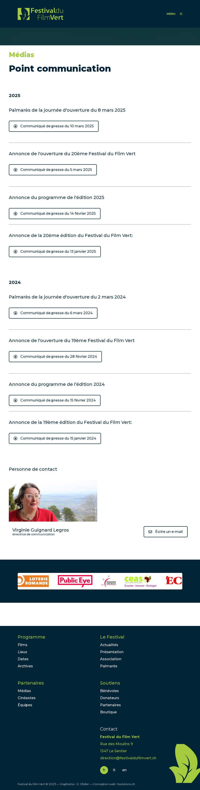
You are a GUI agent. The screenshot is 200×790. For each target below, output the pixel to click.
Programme (31, 637)
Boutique (108, 712)
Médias (24, 691)
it (114, 770)
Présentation (112, 652)
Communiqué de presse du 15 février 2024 (58, 400)
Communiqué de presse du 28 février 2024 (58, 356)
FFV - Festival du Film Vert (40, 14)
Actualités (109, 645)
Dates (23, 659)
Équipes (25, 705)
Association (110, 659)
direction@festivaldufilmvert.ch (128, 758)
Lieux (22, 652)
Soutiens (110, 683)
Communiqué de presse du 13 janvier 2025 (58, 251)
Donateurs (109, 698)
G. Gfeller (82, 784)
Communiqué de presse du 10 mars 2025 (57, 126)
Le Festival (112, 637)
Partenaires (31, 683)
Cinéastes (27, 698)
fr (104, 770)
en (124, 770)
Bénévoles (109, 691)
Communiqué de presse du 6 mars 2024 (56, 313)
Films (22, 645)
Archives (25, 666)
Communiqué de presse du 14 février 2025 (58, 213)
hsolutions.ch (126, 784)
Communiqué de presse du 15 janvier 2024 (58, 438)
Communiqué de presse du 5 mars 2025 (56, 170)
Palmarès (108, 666)
